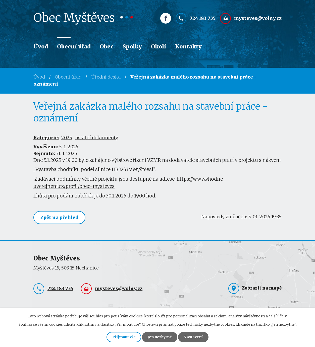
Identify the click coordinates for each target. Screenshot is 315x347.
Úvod (40, 46)
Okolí (158, 46)
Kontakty (188, 46)
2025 (66, 138)
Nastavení (193, 337)
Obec (107, 46)
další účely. (278, 316)
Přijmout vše (123, 337)
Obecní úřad (74, 46)
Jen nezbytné (159, 337)
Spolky (132, 46)
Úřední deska (106, 77)
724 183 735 (203, 19)
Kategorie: (46, 138)
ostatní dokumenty (96, 138)
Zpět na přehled (60, 217)
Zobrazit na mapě (262, 288)
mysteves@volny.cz (258, 19)
